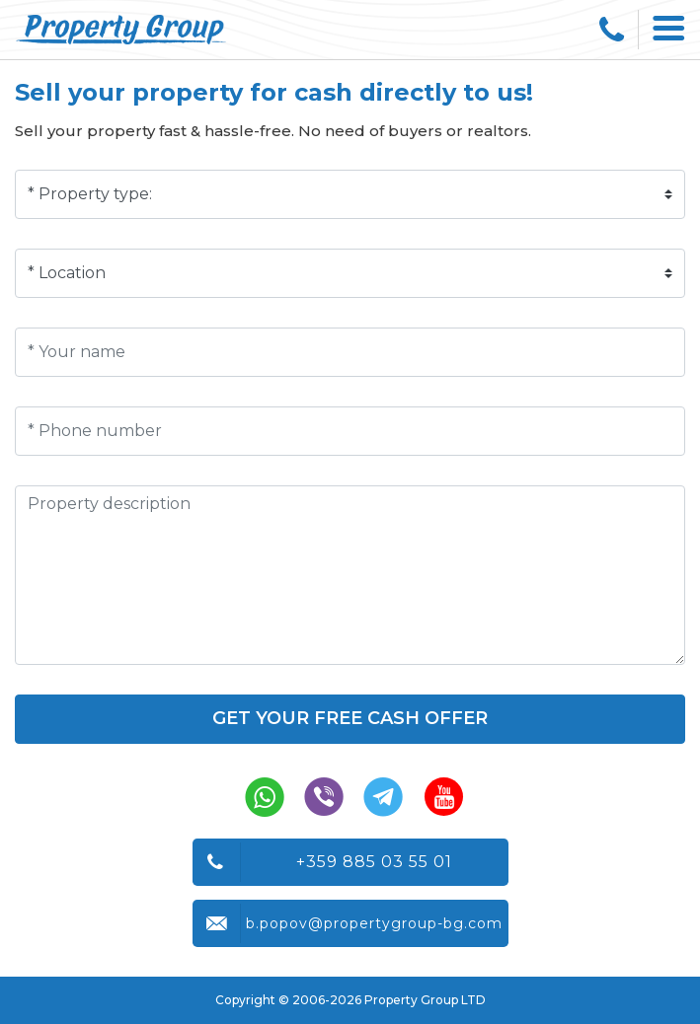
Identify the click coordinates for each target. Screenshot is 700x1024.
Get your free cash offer (350, 718)
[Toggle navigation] (669, 29)
